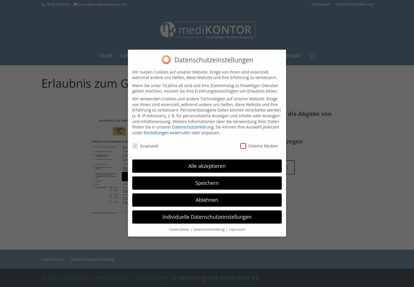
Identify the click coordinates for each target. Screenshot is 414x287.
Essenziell (145, 142)
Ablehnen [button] (207, 196)
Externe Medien (259, 142)
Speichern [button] (206, 179)
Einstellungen (156, 129)
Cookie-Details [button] (179, 226)
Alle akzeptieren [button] (207, 162)
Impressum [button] (237, 226)
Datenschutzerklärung (193, 123)
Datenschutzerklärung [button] (209, 226)
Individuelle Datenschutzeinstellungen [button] (207, 213)
